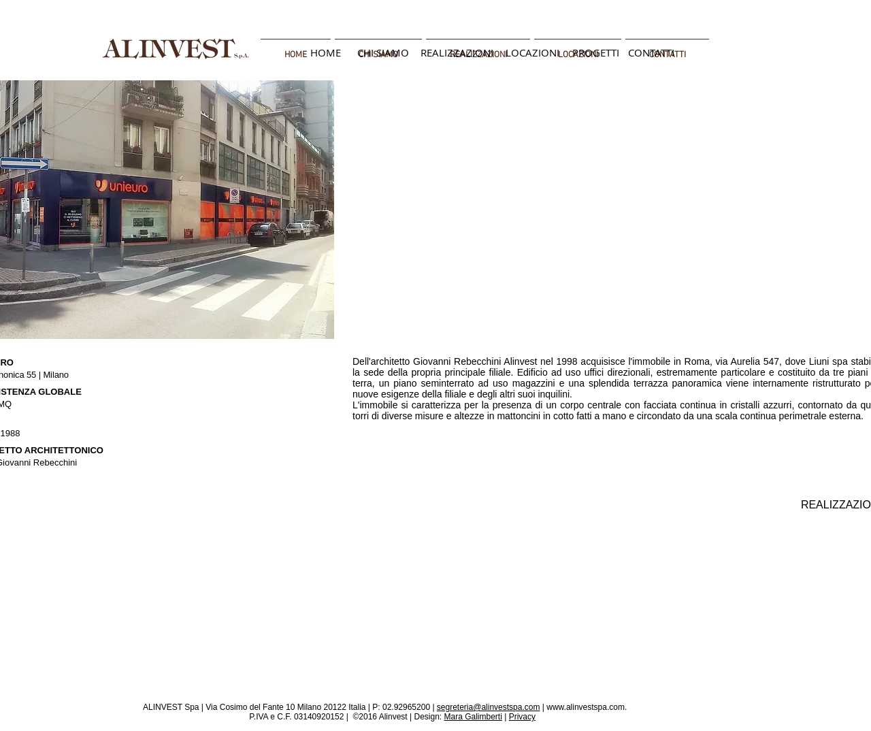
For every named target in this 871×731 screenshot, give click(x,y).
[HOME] (325, 53)
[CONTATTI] (650, 53)
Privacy (522, 716)
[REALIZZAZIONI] (456, 53)
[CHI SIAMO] (383, 53)
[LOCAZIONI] (532, 53)
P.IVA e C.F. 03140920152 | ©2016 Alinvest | (330, 716)
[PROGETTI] (595, 53)
